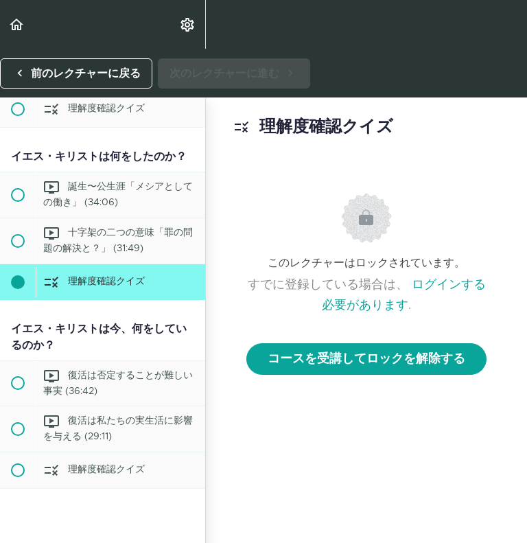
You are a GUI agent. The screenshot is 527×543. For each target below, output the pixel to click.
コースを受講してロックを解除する (366, 359)
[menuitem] (188, 24)
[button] (17, 24)
